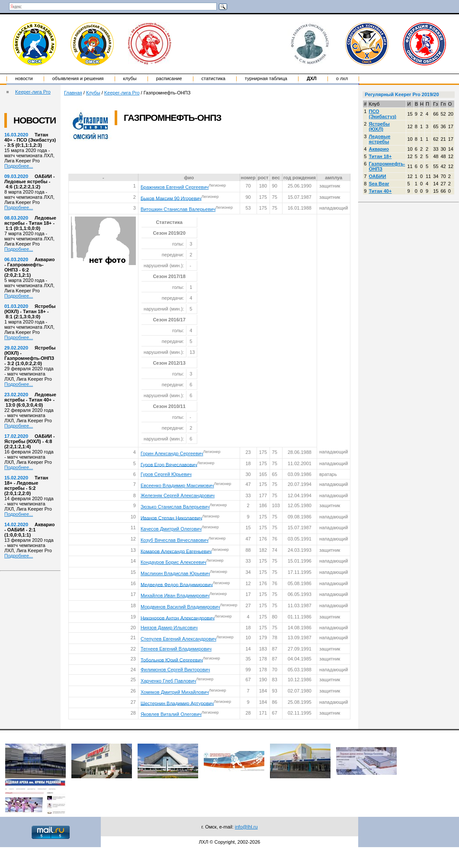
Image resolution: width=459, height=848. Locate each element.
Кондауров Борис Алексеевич (173, 562)
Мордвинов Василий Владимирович (180, 606)
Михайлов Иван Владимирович (175, 595)
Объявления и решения (78, 78)
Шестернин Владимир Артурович (177, 703)
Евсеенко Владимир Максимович (177, 485)
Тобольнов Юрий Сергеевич (172, 659)
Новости (24, 78)
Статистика (213, 78)
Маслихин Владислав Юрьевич (175, 573)
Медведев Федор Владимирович (177, 584)
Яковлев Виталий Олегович (171, 714)
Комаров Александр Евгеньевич (176, 550)
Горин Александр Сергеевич (172, 453)
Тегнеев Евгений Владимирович (176, 648)
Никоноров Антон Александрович (178, 617)
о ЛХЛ (342, 78)
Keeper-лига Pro (33, 91)
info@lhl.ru (246, 826)
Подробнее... (18, 165)
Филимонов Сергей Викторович (175, 669)
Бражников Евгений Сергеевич (175, 187)
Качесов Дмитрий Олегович (171, 528)
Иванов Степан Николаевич (171, 517)
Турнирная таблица (266, 78)
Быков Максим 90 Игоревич (171, 198)
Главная (73, 92)
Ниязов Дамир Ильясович (169, 627)
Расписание (169, 78)
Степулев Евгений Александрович (178, 638)
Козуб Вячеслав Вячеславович (175, 540)
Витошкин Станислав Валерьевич (178, 209)
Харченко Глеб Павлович (168, 680)
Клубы (130, 78)
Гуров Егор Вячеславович (169, 464)
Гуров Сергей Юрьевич (166, 474)
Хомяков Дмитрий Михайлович (175, 692)
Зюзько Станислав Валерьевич (175, 506)
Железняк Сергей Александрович (178, 495)
